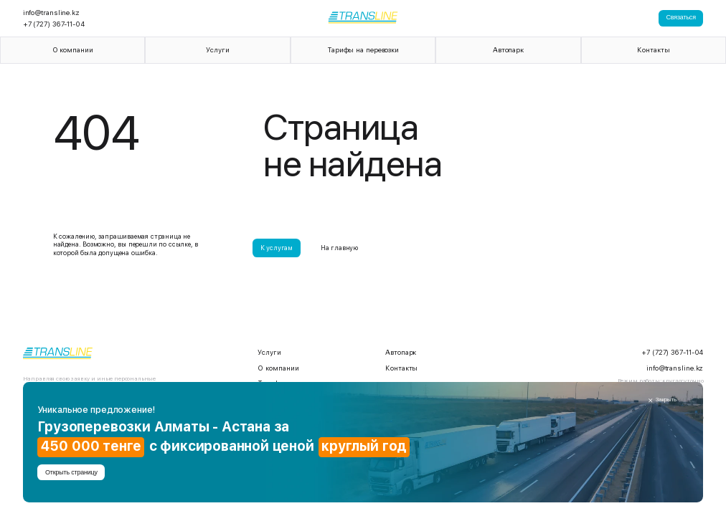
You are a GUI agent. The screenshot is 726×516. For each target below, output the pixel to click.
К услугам (276, 248)
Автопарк (508, 50)
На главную (339, 248)
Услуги (217, 50)
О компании (72, 50)
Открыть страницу (71, 472)
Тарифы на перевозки (363, 50)
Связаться (681, 17)
